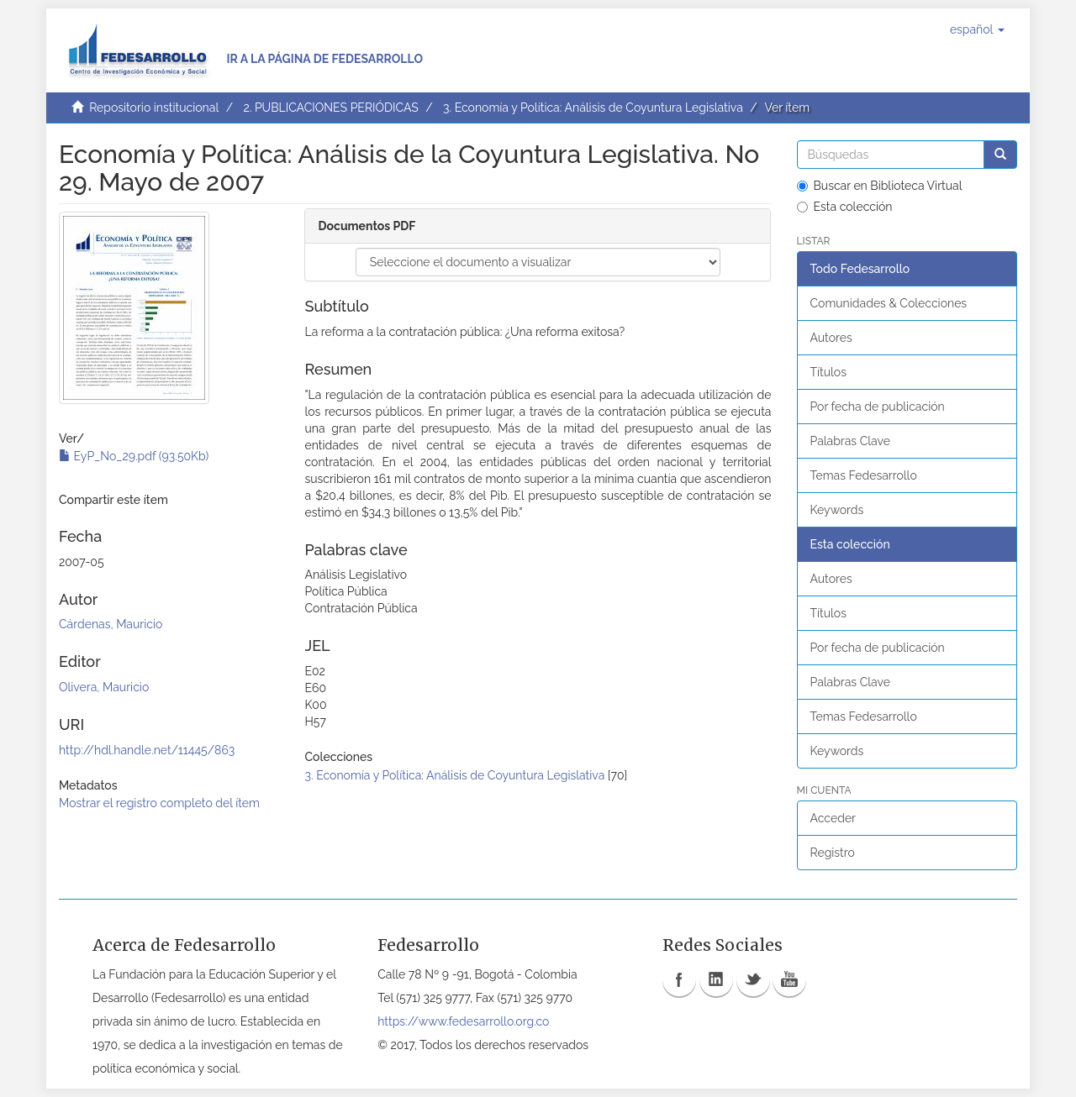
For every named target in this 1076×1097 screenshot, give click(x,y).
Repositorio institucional (154, 107)
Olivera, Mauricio (104, 687)
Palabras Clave (850, 441)
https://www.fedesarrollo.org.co (463, 1021)
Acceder (833, 818)
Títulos (828, 372)
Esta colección (845, 206)
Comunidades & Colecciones (889, 303)
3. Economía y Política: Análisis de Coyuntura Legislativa (593, 107)
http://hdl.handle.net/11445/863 (147, 750)
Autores (831, 337)
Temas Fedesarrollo (863, 475)
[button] (977, 29)
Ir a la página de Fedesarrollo (324, 59)
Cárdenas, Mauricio (110, 624)
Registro (832, 852)
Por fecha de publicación (877, 406)
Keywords (837, 510)
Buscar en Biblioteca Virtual (880, 185)
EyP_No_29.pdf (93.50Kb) (133, 456)
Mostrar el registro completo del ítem (159, 803)
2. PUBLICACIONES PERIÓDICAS (330, 107)
